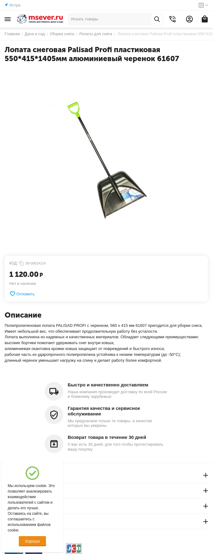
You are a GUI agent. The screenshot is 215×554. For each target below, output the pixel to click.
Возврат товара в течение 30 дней (107, 437)
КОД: (13, 263)
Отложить (22, 294)
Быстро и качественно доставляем (108, 384)
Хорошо (32, 541)
